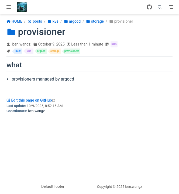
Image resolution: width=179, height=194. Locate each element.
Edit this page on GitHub (31, 100)
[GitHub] (149, 7)
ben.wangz (21, 44)
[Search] (160, 7)
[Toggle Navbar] (171, 7)
